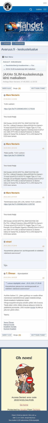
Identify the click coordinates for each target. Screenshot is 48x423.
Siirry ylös (6, 335)
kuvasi (32, 307)
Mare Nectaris (12, 95)
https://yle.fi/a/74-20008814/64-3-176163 (19, 109)
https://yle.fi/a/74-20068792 (14, 155)
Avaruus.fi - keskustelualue (19, 49)
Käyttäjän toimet (38, 88)
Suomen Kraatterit (10, 329)
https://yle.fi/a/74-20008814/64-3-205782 (19, 204)
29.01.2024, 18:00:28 (10, 277)
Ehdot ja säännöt (22, 415)
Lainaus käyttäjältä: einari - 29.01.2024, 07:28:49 (24, 283)
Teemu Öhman (9, 322)
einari (9, 242)
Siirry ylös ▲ (32, 415)
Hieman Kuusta (9, 325)
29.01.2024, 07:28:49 (10, 245)
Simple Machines (30, 417)
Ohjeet (14, 415)
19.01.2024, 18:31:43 (10, 148)
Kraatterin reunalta (10, 327)
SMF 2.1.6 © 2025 (18, 417)
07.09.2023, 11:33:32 (10, 99)
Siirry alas (6, 88)
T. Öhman (10, 273)
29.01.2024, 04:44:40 (10, 197)
